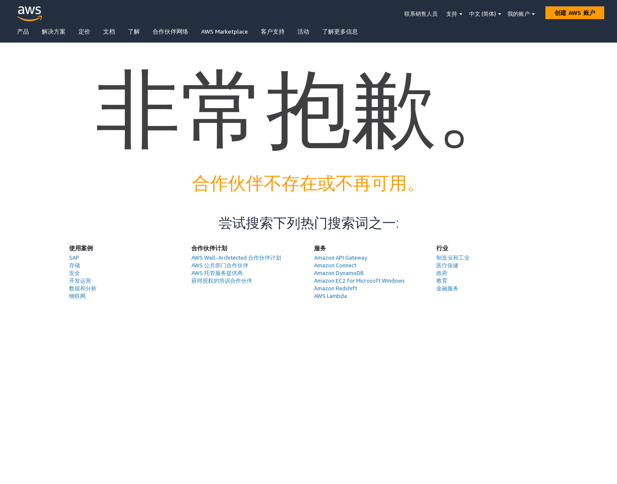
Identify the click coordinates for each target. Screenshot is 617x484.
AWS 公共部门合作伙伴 (219, 265)
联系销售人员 (421, 13)
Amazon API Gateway (340, 257)
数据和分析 (83, 288)
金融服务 (447, 288)
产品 (23, 31)
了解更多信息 (340, 31)
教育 (441, 280)
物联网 (77, 295)
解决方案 (54, 31)
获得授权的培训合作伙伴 (221, 280)
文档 (109, 31)
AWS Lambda (330, 295)
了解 (134, 31)
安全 (74, 272)
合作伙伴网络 (170, 31)
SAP (74, 257)
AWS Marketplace (224, 31)
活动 (303, 31)
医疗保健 (447, 265)
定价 (84, 31)
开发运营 (80, 280)
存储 (74, 265)
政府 (441, 272)
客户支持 (273, 31)
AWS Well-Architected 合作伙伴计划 (236, 257)
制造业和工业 (453, 257)
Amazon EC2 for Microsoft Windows (359, 280)
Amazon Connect (335, 265)
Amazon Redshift (335, 288)
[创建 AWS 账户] (574, 12)
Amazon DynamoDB (339, 272)
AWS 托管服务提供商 (217, 272)
